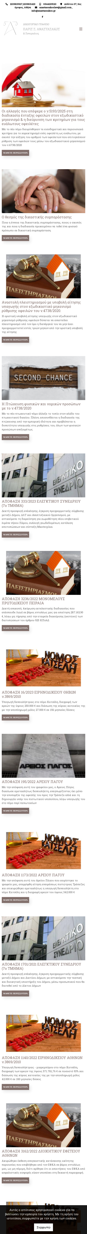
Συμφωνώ (43, 1227)
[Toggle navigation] (64, 29)
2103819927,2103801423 (22, 4)
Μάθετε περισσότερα (15, 153)
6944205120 (49, 4)
